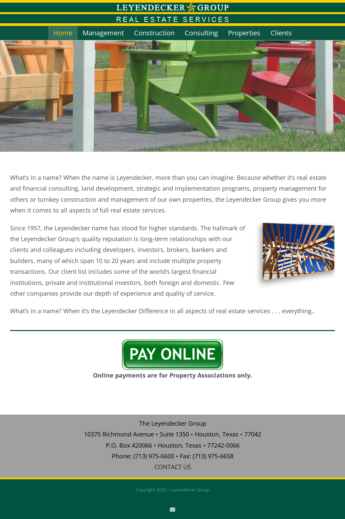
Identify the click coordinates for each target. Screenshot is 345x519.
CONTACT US (172, 467)
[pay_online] (172, 342)
